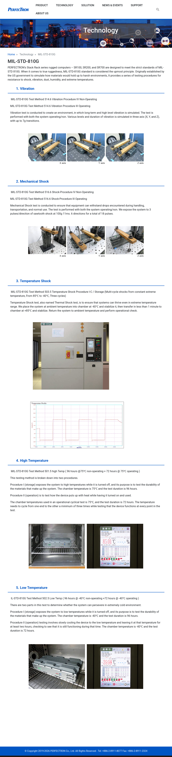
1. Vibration (22, 90)
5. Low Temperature (29, 589)
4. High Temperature (29, 462)
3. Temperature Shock (30, 282)
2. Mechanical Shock (29, 182)
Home (11, 54)
